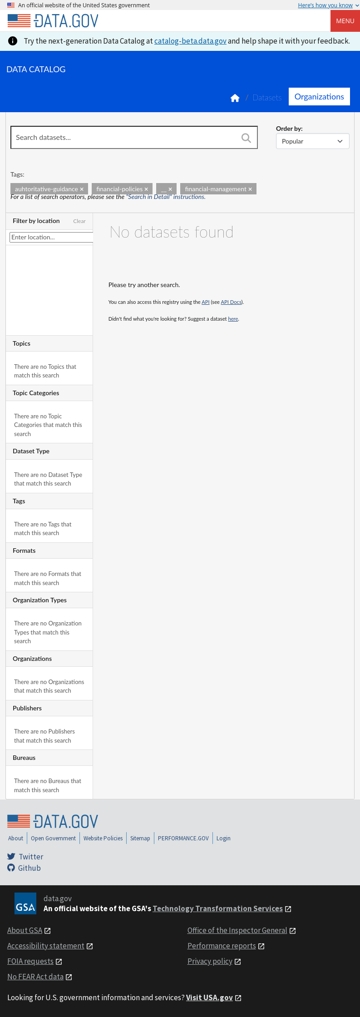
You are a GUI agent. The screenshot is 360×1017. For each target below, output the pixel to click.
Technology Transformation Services (218, 908)
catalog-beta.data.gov (190, 41)
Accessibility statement (45, 946)
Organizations (319, 96)
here (233, 319)
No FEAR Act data (35, 977)
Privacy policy (209, 961)
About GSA (24, 930)
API (205, 302)
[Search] (246, 138)
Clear (79, 221)
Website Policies (103, 838)
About (15, 838)
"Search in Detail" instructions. (166, 196)
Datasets (267, 97)
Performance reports (221, 946)
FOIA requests (30, 961)
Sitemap (140, 838)
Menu (345, 20)
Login (224, 838)
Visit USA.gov (209, 997)
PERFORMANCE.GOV (183, 838)
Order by (288, 128)
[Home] (52, 21)
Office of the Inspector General (237, 930)
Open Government (53, 838)
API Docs (231, 302)
